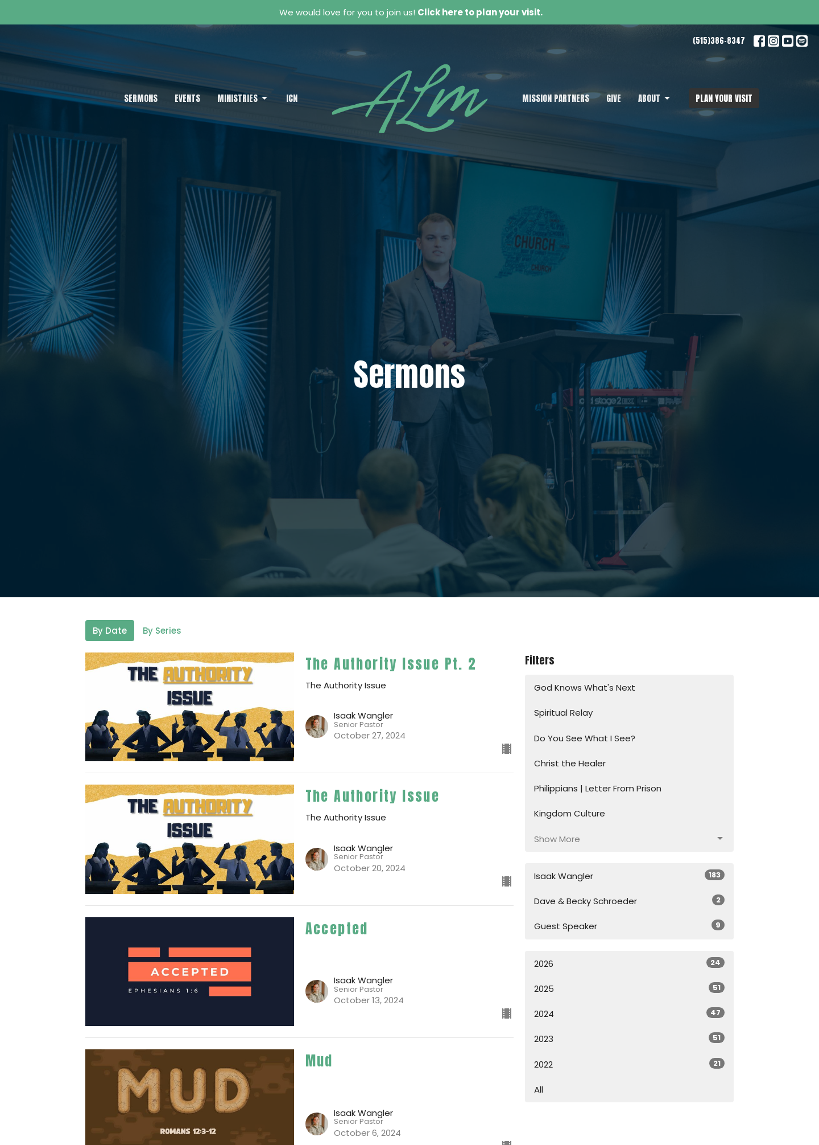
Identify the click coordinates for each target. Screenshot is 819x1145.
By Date (110, 631)
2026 (629, 963)
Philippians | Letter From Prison (597, 788)
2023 (629, 1038)
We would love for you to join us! (411, 12)
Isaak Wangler (629, 875)
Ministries (243, 98)
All (538, 1089)
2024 (629, 1013)
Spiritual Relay (563, 713)
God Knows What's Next (584, 687)
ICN (291, 98)
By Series (162, 631)
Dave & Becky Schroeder (629, 900)
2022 (629, 1064)
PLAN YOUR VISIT (724, 98)
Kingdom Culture (569, 813)
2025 (629, 988)
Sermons (141, 98)
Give (613, 98)
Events (187, 98)
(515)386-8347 (719, 40)
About (655, 98)
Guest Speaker (629, 926)
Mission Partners (555, 98)
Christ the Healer (570, 763)
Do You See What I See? (584, 738)
